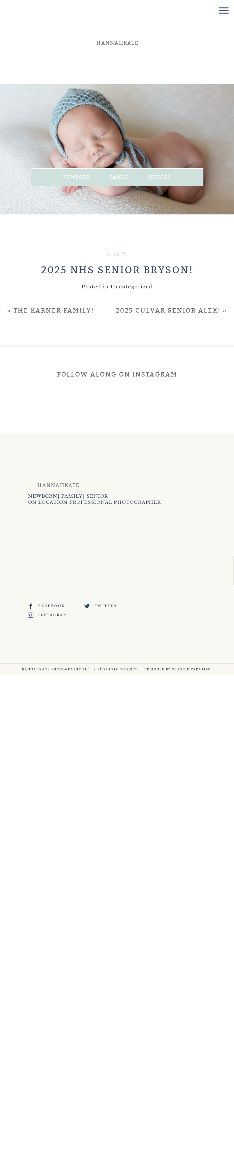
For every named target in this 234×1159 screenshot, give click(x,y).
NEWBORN (76, 177)
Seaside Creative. (192, 669)
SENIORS (159, 177)
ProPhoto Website (118, 669)
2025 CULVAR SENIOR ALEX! (168, 310)
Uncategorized (132, 286)
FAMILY (119, 177)
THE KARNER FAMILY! (54, 310)
